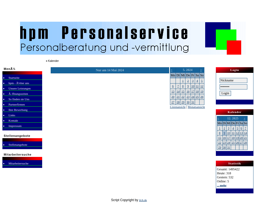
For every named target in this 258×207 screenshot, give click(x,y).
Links (12, 115)
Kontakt (13, 120)
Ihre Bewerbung (18, 109)
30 (187, 102)
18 (197, 91)
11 (197, 86)
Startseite (14, 77)
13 (173, 91)
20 (173, 96)
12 (201, 86)
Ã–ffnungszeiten (18, 93)
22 (182, 96)
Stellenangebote (18, 144)
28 (178, 102)
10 (192, 86)
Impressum (15, 125)
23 (187, 96)
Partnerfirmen (17, 104)
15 (182, 91)
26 (201, 96)
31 (192, 102)
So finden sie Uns (19, 99)
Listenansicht (178, 106)
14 (178, 91)
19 (201, 91)
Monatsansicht (196, 106)
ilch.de (143, 200)
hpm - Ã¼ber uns (19, 83)
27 (173, 102)
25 (197, 96)
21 (178, 96)
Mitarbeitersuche (19, 163)
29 (182, 102)
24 (192, 96)
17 (192, 91)
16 (187, 91)
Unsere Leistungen (20, 88)
